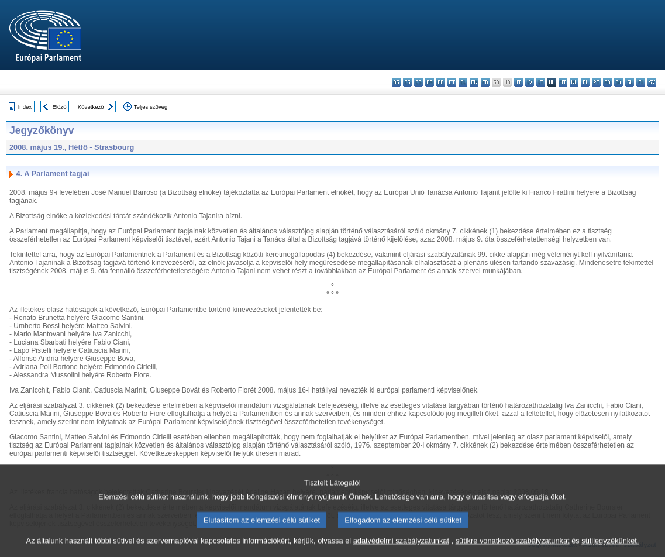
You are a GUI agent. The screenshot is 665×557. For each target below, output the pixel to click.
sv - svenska (651, 82)
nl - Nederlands (574, 82)
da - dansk (429, 82)
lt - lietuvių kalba (540, 82)
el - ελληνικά (463, 82)
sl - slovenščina (629, 82)
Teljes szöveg (151, 107)
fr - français (485, 82)
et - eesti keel (451, 82)
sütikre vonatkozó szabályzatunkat (513, 546)
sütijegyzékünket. (610, 546)
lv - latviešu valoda (529, 82)
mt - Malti (563, 82)
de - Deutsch (440, 82)
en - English (474, 82)
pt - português (596, 82)
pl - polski (585, 82)
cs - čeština (418, 82)
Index (25, 107)
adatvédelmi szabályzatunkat (401, 546)
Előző (60, 107)
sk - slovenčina (618, 82)
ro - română (607, 82)
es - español (407, 82)
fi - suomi (640, 82)
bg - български (396, 82)
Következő (91, 107)
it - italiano (518, 82)
